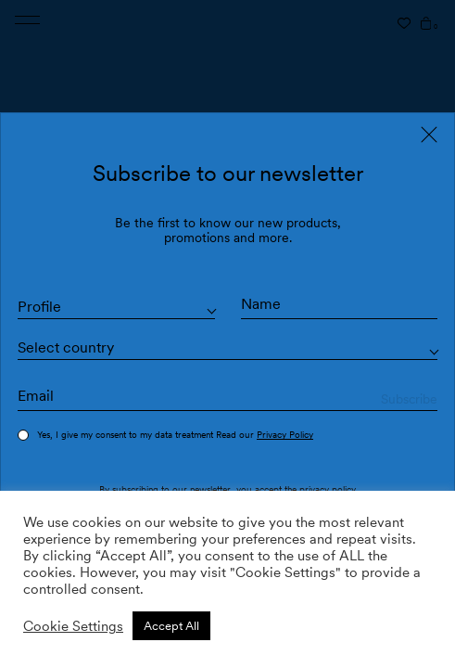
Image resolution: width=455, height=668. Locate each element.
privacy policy (327, 489)
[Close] (429, 134)
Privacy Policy (285, 434)
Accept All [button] (171, 626)
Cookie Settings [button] (73, 626)
